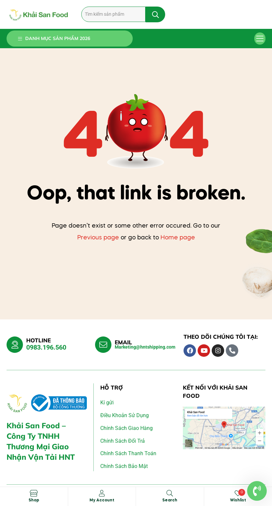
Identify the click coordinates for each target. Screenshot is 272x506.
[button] (260, 38)
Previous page (98, 238)
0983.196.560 (46, 347)
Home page (178, 238)
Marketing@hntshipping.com (145, 347)
